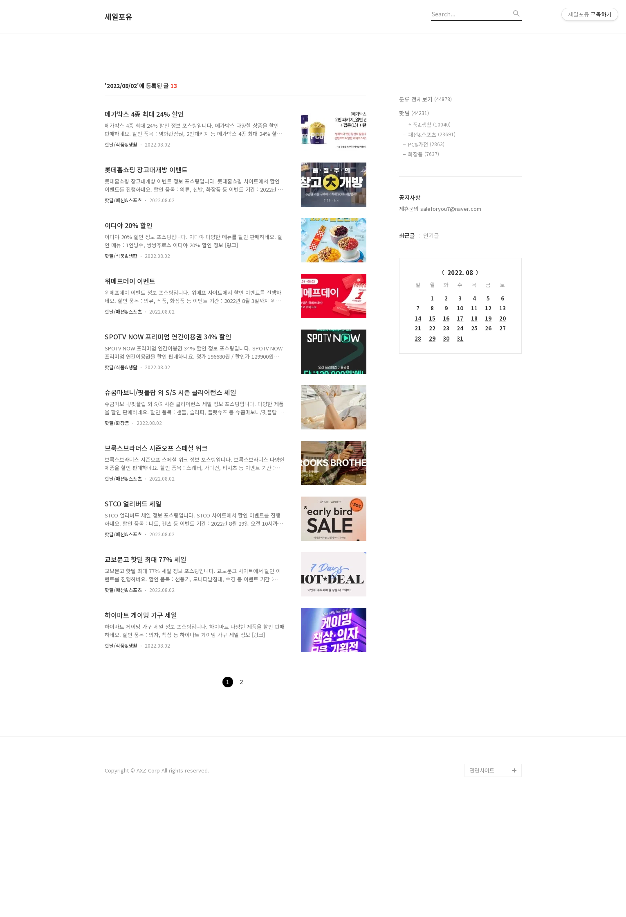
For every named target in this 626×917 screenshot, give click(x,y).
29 (432, 453)
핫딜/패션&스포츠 (123, 314)
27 (502, 443)
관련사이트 (482, 885)
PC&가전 (426, 259)
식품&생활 (429, 239)
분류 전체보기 (425, 214)
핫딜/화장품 (117, 537)
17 (460, 433)
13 (502, 423)
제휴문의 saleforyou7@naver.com (440, 323)
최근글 (407, 350)
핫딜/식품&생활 (121, 258)
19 (488, 433)
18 (474, 433)
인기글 (431, 350)
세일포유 (118, 16)
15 (432, 433)
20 (502, 433)
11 (474, 423)
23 (446, 443)
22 (432, 443)
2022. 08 (460, 387)
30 (446, 453)
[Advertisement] (313, 103)
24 (460, 443)
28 (418, 453)
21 (418, 443)
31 (460, 453)
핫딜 (414, 228)
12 (488, 423)
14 (418, 433)
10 (460, 423)
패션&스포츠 (431, 249)
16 (446, 433)
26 (488, 443)
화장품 (423, 269)
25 (474, 443)
